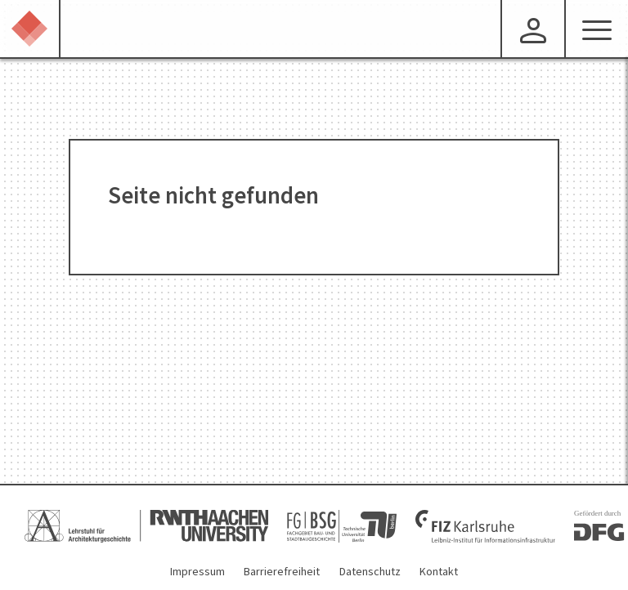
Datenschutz (370, 571)
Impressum (197, 571)
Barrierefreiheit (282, 571)
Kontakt (438, 571)
